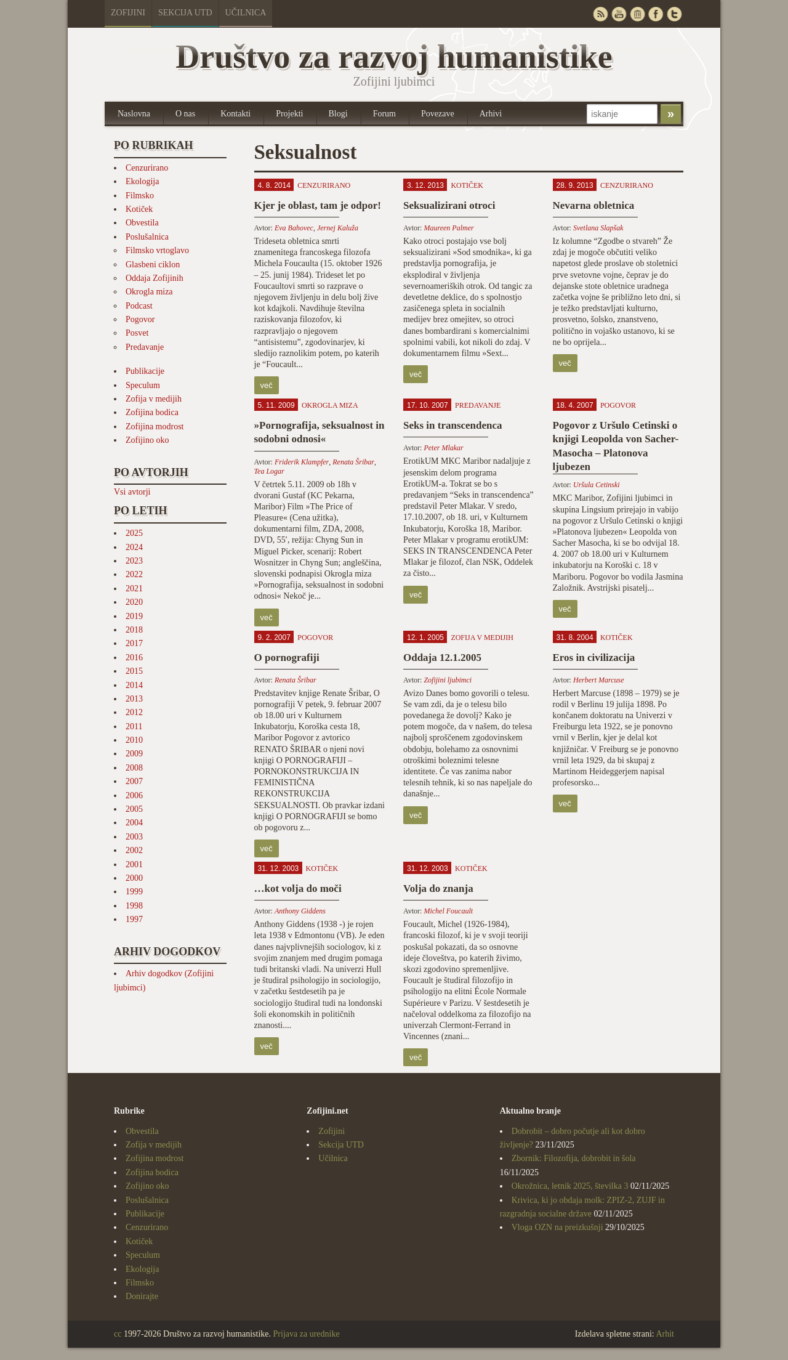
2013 (134, 698)
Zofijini (128, 12)
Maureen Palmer (448, 228)
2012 (134, 712)
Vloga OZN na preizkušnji (557, 1227)
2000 (134, 878)
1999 (134, 891)
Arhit (665, 1333)
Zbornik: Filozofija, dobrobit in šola (574, 1158)
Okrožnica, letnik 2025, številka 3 (570, 1186)
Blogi (338, 113)
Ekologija (142, 181)
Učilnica (246, 12)
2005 (134, 809)
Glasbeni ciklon (153, 264)
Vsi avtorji (132, 491)
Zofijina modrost (155, 426)
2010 (134, 740)
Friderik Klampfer (302, 462)
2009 (134, 753)
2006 (134, 795)
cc (117, 1333)
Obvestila (142, 222)
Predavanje (145, 347)
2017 (134, 643)
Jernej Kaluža (337, 228)
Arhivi (491, 113)
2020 (134, 602)
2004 (134, 822)
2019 (134, 616)
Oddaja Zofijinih (154, 278)
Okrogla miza (149, 291)
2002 (134, 850)
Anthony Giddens (300, 911)
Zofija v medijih (154, 398)
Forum (384, 113)
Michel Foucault (448, 911)
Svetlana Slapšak (598, 228)
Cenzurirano (147, 167)
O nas (185, 113)
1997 (134, 919)
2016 (134, 657)
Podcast (139, 305)
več (266, 385)
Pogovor (140, 319)
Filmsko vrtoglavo (157, 250)
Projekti (289, 113)
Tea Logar (269, 471)
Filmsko (140, 195)
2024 (134, 547)
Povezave (437, 113)
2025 (134, 533)
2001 (134, 864)
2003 (134, 836)
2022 (134, 574)
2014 (134, 685)
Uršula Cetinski (596, 484)
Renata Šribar (353, 462)
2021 (134, 588)
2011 (134, 726)
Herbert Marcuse (598, 680)
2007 (134, 781)
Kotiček (139, 209)
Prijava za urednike (306, 1333)
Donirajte (142, 1296)
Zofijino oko (147, 440)
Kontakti (235, 113)
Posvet (137, 333)
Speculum (143, 385)
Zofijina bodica (152, 412)
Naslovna (134, 113)
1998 (134, 905)
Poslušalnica (147, 236)
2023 (134, 560)
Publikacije (145, 371)
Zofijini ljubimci (448, 680)
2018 (134, 629)
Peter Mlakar (443, 447)
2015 (134, 671)
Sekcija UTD (185, 12)
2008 (134, 767)
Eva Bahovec (294, 228)
